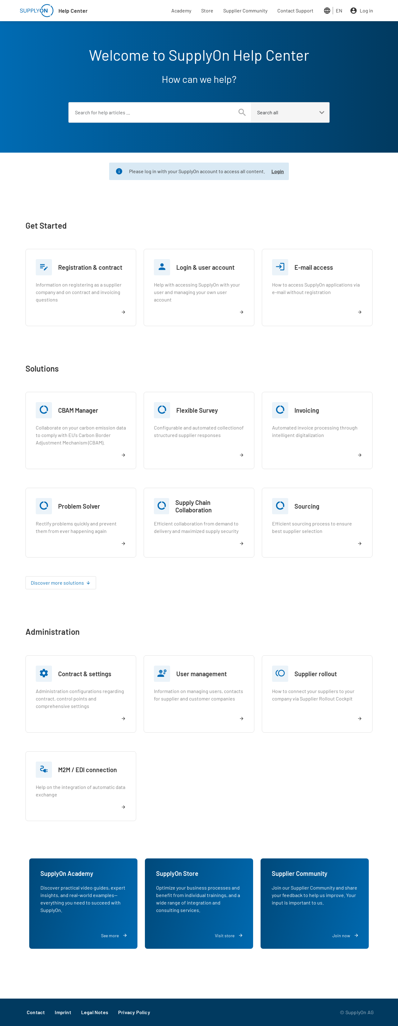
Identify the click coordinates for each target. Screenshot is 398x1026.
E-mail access (313, 267)
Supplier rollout (315, 673)
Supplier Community (245, 10)
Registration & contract (90, 267)
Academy (181, 10)
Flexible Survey (197, 410)
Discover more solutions (57, 583)
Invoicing (306, 410)
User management (201, 673)
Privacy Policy (134, 1012)
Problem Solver (79, 506)
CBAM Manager (78, 410)
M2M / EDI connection (87, 769)
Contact (36, 1012)
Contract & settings (84, 673)
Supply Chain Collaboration (193, 506)
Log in (366, 10)
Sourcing (306, 506)
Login (277, 171)
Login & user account (205, 267)
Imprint (63, 1012)
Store (207, 10)
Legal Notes (94, 1012)
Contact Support (295, 10)
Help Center (73, 10)
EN (339, 10)
